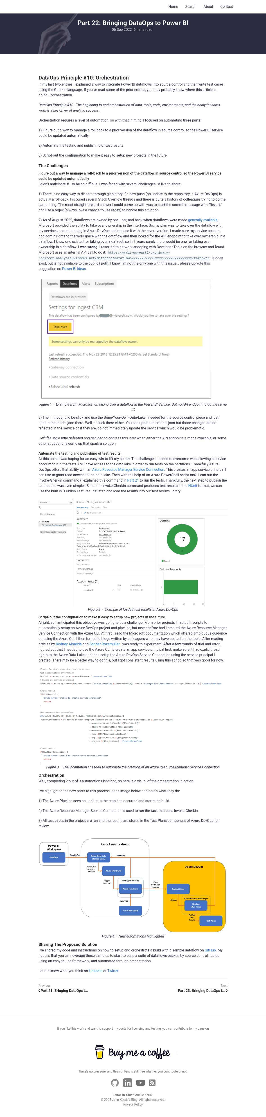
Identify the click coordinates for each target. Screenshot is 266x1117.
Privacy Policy (133, 1104)
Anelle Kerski (144, 1095)
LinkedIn (95, 971)
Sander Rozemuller (105, 644)
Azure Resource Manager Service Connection (128, 469)
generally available (203, 220)
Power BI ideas (74, 269)
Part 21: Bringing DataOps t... (63, 991)
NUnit (192, 486)
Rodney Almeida (69, 644)
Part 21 (133, 480)
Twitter (112, 971)
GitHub (210, 950)
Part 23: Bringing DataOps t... (203, 991)
